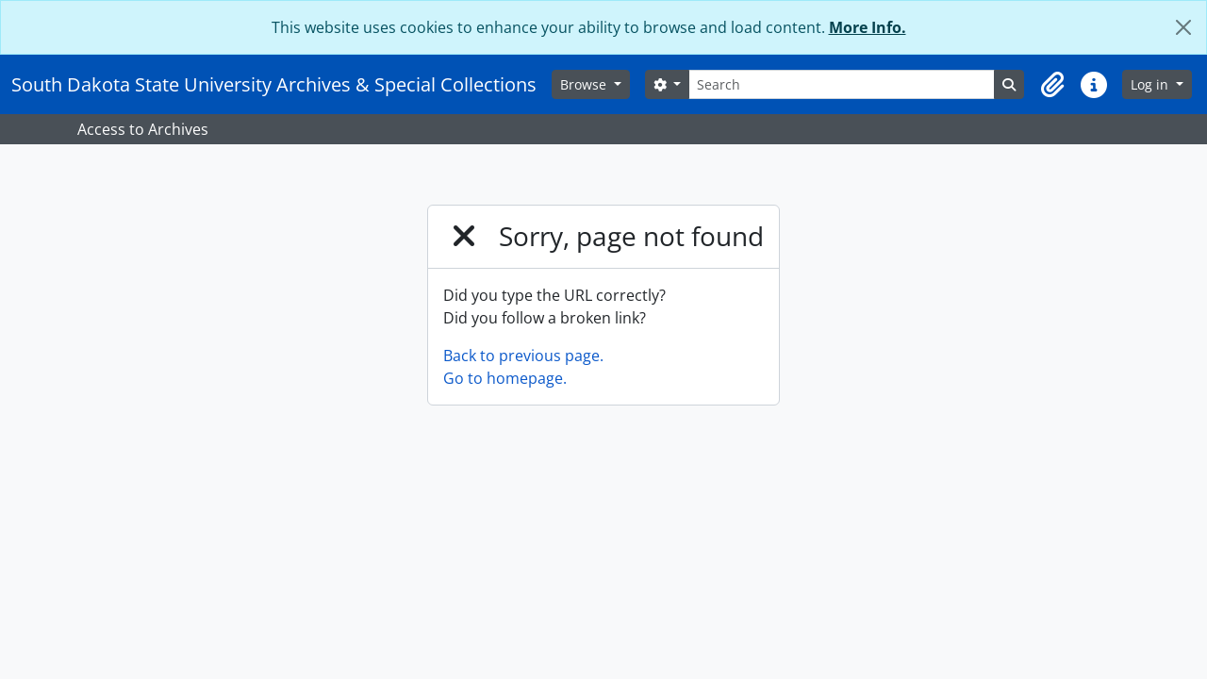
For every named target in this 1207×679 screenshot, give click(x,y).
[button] (1052, 85)
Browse (585, 84)
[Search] (841, 84)
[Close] (1183, 27)
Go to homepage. (505, 378)
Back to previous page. (523, 355)
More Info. (867, 27)
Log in (1151, 84)
